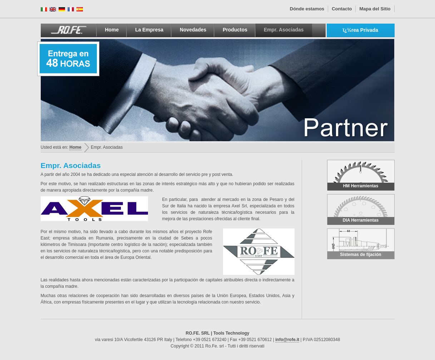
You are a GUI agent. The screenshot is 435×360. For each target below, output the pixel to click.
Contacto (342, 8)
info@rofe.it (287, 339)
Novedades (193, 30)
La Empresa (149, 30)
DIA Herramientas (360, 208)
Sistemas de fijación (360, 243)
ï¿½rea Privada (360, 30)
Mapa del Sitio (374, 8)
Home (112, 30)
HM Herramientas (360, 174)
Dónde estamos (307, 8)
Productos (235, 30)
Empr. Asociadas (284, 30)
